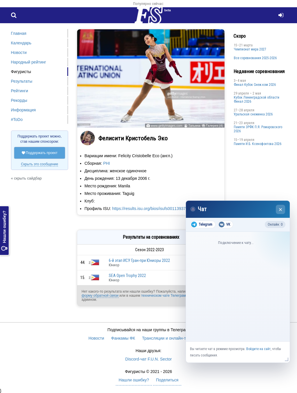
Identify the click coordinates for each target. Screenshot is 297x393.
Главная (18, 33)
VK (224, 224)
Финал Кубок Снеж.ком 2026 (255, 85)
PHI (106, 163)
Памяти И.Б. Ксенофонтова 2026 (257, 144)
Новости (19, 52)
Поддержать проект (40, 153)
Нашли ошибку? (4, 231)
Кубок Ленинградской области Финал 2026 (256, 99)
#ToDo (17, 119)
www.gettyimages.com (166, 125)
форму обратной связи (100, 296)
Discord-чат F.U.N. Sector (148, 359)
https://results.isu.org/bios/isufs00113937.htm (153, 208)
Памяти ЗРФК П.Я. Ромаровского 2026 (258, 129)
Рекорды (19, 100)
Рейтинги (19, 90)
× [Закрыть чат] (280, 209)
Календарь (21, 43)
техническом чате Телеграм (163, 296)
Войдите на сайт (258, 349)
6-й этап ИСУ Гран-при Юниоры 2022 (139, 260)
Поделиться (167, 380)
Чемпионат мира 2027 (250, 49)
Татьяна (194, 125)
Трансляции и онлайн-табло (168, 338)
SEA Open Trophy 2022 (127, 275)
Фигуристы (21, 71)
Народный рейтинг (28, 62)
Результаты (21, 81)
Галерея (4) (214, 125)
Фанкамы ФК (123, 338)
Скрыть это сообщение (39, 164)
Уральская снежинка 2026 (253, 114)
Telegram (201, 224)
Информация (23, 110)
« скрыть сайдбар (26, 178)
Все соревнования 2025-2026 (255, 58)
